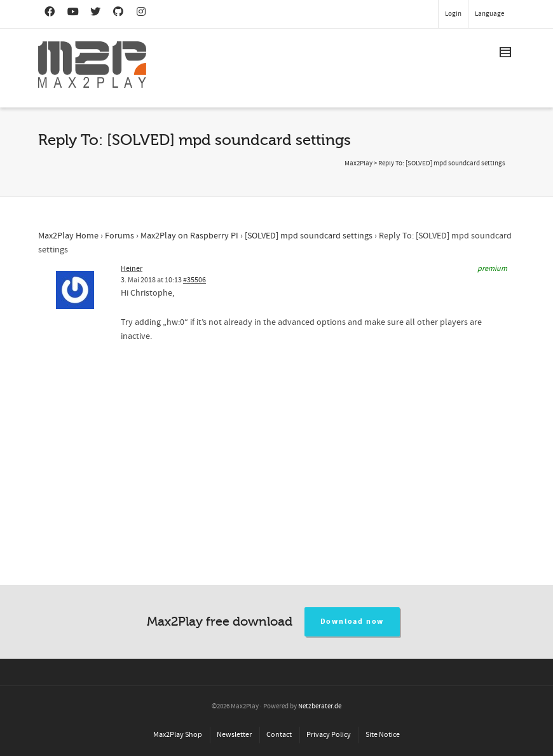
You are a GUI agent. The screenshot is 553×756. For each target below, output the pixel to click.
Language (489, 14)
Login (453, 14)
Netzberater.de (319, 706)
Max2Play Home (68, 236)
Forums (119, 236)
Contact (279, 734)
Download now (352, 621)
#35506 (194, 280)
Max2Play (358, 163)
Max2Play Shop (177, 734)
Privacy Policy (328, 734)
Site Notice (382, 734)
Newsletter (234, 734)
